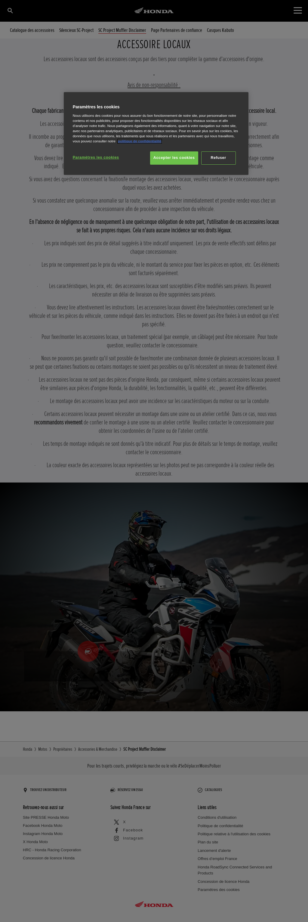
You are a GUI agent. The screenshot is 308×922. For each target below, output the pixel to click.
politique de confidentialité (139, 141)
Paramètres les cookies (96, 157)
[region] (156, 133)
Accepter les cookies (174, 158)
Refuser (218, 158)
